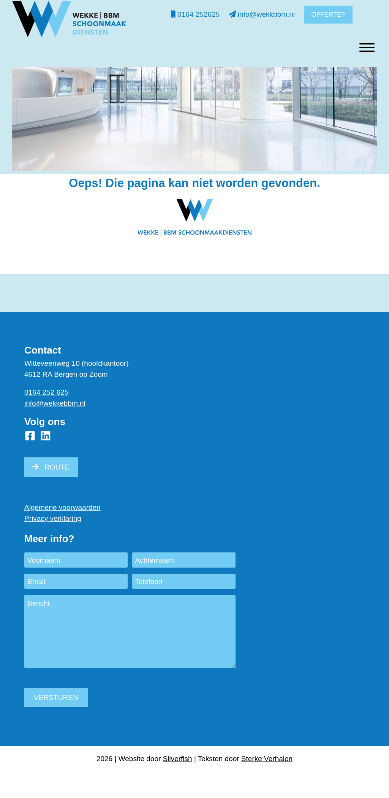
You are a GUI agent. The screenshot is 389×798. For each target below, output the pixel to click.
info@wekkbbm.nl (262, 14)
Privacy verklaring (52, 518)
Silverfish (177, 759)
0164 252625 (195, 14)
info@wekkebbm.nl (54, 403)
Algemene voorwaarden (62, 507)
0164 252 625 (46, 392)
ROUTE (57, 467)
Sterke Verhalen (267, 759)
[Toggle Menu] (367, 70)
